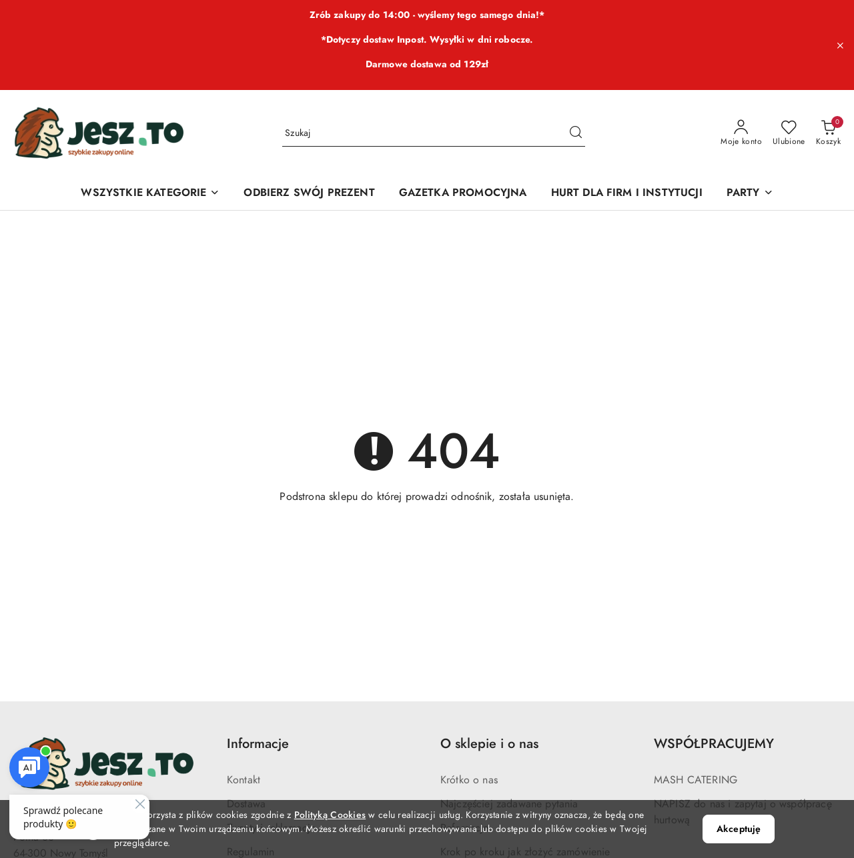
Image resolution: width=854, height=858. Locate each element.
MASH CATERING (695, 780)
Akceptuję (739, 829)
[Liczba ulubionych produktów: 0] (789, 133)
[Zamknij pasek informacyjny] (840, 45)
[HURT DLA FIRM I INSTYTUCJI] (627, 194)
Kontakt (243, 780)
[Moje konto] (741, 133)
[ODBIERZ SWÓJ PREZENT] (309, 194)
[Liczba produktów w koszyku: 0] (828, 133)
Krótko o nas (469, 780)
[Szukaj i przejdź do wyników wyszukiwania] (575, 133)
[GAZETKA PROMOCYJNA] (463, 194)
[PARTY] (750, 194)
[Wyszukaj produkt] (433, 133)
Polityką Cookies (330, 815)
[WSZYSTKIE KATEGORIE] (150, 194)
